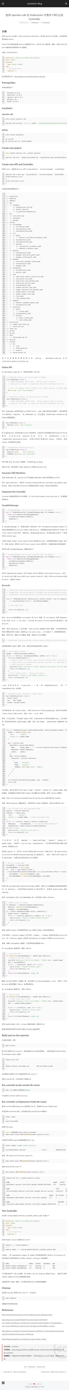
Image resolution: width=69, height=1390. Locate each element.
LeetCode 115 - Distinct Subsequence (14, 1372)
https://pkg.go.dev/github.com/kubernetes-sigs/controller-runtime (24, 1339)
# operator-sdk (41, 1367)
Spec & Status (38, 462)
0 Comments (46, 22)
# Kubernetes (31, 1367)
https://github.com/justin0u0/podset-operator (29, 76)
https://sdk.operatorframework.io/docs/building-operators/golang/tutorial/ (27, 1315)
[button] (3, 3)
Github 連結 (32, 1029)
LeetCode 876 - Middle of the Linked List (54, 1372)
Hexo (28, 1386)
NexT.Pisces (34, 1386)
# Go (25, 1367)
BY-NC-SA (42, 1356)
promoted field (50, 710)
